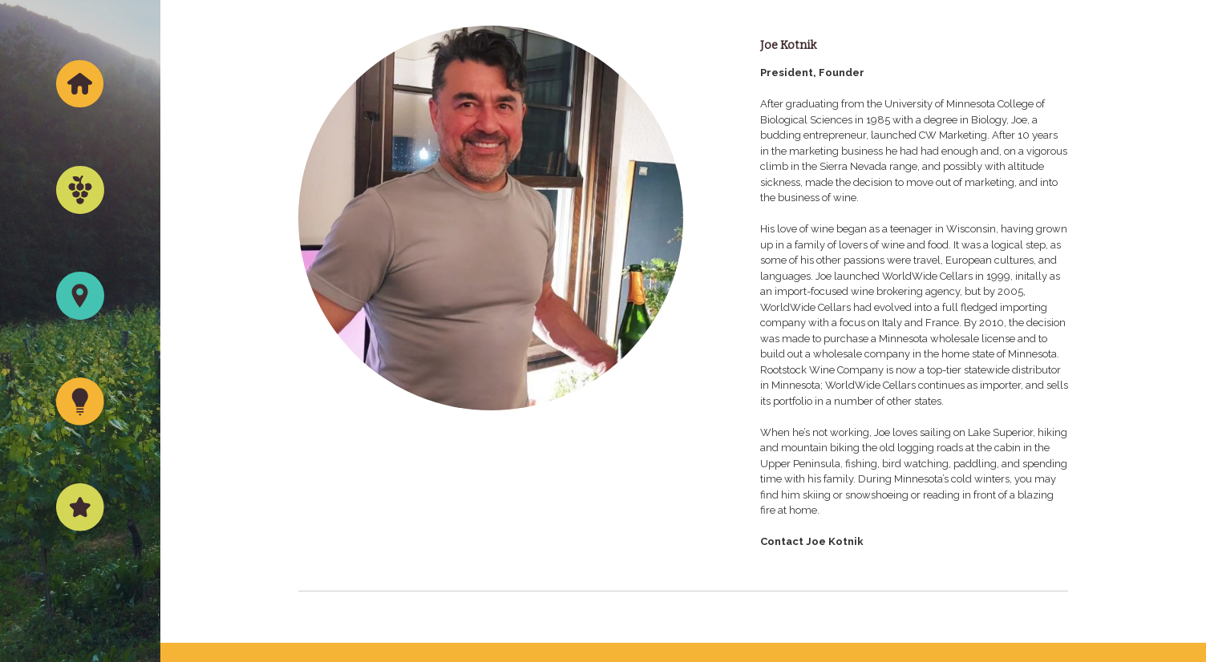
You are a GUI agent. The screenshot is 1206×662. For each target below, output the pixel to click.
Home (80, 123)
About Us (80, 547)
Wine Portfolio (80, 229)
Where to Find (80, 335)
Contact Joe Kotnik (812, 541)
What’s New (80, 441)
